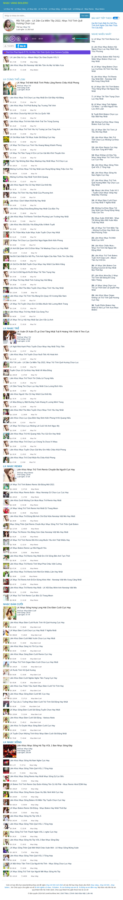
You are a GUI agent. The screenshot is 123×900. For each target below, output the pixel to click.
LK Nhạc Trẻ (8, 9)
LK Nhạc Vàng (20, 9)
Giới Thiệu (64, 893)
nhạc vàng (95, 885)
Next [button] (19, 39)
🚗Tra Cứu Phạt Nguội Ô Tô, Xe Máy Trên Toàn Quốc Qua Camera (36, 52)
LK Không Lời (78, 9)
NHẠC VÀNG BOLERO (15, 3)
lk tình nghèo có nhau (43, 887)
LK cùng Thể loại (14, 79)
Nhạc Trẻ (26, 27)
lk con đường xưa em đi (69, 887)
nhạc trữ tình (104, 885)
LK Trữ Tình (42, 9)
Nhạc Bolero (99, 9)
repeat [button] (26, 39)
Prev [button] (6, 39)
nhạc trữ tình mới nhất (54, 885)
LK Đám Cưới (66, 9)
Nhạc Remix (89, 9)
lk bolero (55, 887)
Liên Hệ (90, 893)
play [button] (12, 39)
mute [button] (73, 38)
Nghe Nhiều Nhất (101, 34)
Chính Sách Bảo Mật (78, 893)
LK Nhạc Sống (54, 9)
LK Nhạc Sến (32, 9)
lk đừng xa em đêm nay (88, 887)
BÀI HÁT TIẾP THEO (102, 18)
